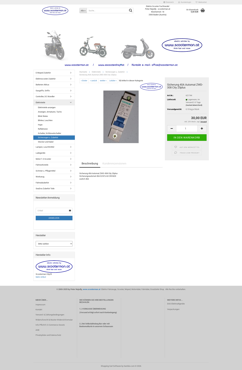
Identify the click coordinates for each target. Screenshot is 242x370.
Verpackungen (173, 309)
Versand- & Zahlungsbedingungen (50, 315)
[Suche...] (83, 10)
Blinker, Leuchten (45, 120)
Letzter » (113, 80)
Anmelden (54, 218)
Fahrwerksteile (42, 165)
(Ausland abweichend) (194, 105)
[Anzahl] (186, 128)
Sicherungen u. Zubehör (48, 137)
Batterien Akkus (42, 84)
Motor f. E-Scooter (43, 159)
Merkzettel (201, 2)
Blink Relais (43, 116)
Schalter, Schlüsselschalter (49, 133)
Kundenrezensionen (114, 163)
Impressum (40, 304)
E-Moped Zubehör (43, 73)
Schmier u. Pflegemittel (45, 171)
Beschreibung (90, 163)
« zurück (93, 80)
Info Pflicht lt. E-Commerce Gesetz (50, 325)
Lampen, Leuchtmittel (45, 147)
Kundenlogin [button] (184, 2)
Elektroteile (40, 102)
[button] (168, 2)
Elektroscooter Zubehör (46, 79)
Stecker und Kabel (45, 142)
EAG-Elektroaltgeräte (176, 304)
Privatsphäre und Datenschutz (48, 335)
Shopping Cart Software (111, 366)
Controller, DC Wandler (45, 96)
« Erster (84, 80)
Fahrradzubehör (42, 183)
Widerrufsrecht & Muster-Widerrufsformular (54, 320)
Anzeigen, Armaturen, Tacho (50, 112)
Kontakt (39, 309)
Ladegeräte (40, 153)
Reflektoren (43, 129)
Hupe (40, 125)
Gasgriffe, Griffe (43, 90)
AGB (37, 330)
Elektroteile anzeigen (47, 107)
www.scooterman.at (92, 289)
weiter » (103, 80)
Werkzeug (40, 177)
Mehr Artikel (41, 277)
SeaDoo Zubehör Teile (45, 188)
